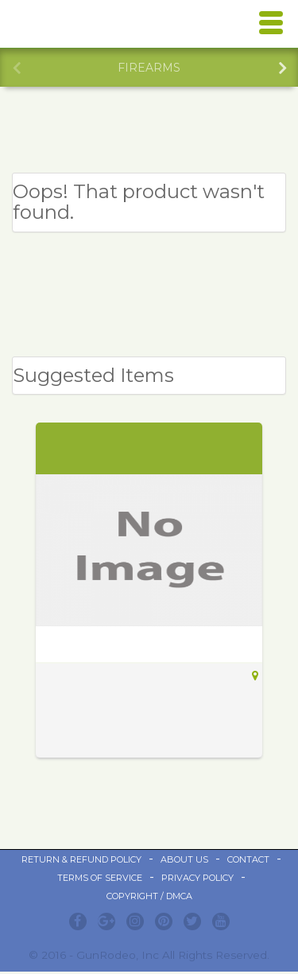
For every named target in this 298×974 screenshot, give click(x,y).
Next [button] (282, 66)
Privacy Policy (197, 877)
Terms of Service (99, 877)
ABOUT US (184, 859)
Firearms (149, 67)
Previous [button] (16, 66)
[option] (149, 68)
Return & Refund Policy (81, 859)
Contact (248, 859)
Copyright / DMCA (149, 896)
